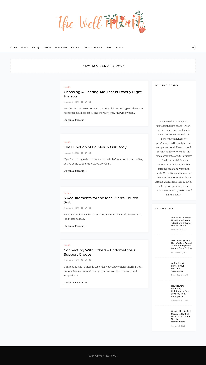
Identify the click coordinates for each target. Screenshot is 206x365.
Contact (120, 47)
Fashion (75, 47)
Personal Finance (93, 47)
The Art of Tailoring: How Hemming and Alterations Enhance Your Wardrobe (181, 221)
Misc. (109, 47)
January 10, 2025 (178, 229)
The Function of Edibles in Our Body (95, 147)
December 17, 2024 (179, 252)
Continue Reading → (75, 120)
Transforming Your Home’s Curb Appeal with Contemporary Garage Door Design (181, 244)
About (24, 47)
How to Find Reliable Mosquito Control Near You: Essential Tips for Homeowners (181, 316)
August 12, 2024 (178, 326)
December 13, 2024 (179, 275)
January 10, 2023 (71, 102)
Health (47, 47)
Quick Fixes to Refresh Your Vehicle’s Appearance (178, 267)
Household (61, 47)
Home (13, 47)
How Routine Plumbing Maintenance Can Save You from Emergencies (180, 291)
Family (35, 47)
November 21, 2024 (179, 300)
